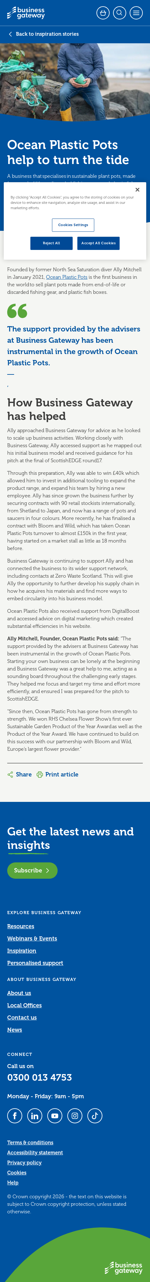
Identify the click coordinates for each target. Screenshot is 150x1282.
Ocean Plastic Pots (66, 277)
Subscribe (32, 870)
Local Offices (24, 1005)
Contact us (22, 1017)
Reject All (51, 243)
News (14, 1030)
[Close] (137, 190)
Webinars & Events (32, 938)
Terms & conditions (30, 1143)
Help (12, 1183)
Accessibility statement (35, 1153)
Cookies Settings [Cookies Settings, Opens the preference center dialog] (73, 225)
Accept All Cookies (98, 243)
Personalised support (35, 963)
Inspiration (21, 951)
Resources (20, 926)
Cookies (16, 1173)
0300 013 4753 (39, 1077)
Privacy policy (24, 1163)
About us (19, 993)
